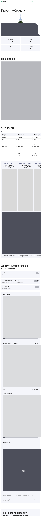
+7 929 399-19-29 (7, 493)
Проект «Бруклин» (29, 381)
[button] (4, 25)
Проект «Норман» (8, 381)
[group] (20, 25)
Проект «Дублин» (8, 417)
